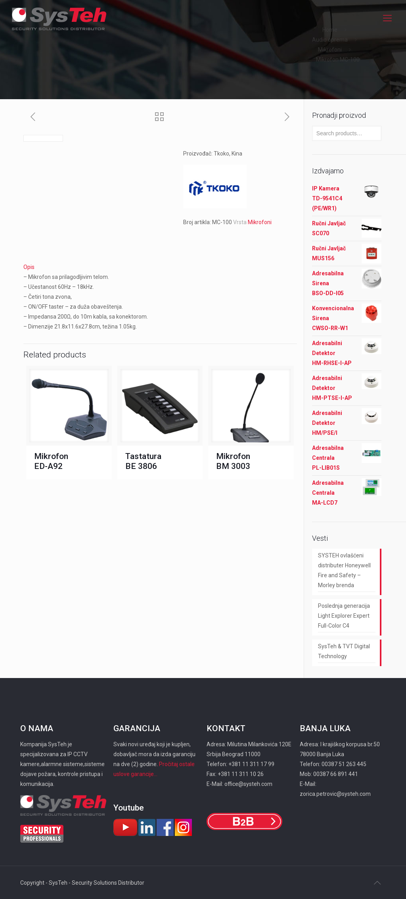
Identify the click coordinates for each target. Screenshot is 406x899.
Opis (28, 267)
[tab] (160, 267)
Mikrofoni (330, 49)
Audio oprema (330, 39)
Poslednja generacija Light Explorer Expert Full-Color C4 (344, 616)
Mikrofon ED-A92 (51, 461)
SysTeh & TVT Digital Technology (344, 651)
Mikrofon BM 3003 (233, 461)
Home (329, 30)
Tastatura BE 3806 (143, 461)
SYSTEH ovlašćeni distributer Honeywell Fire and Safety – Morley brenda (344, 570)
